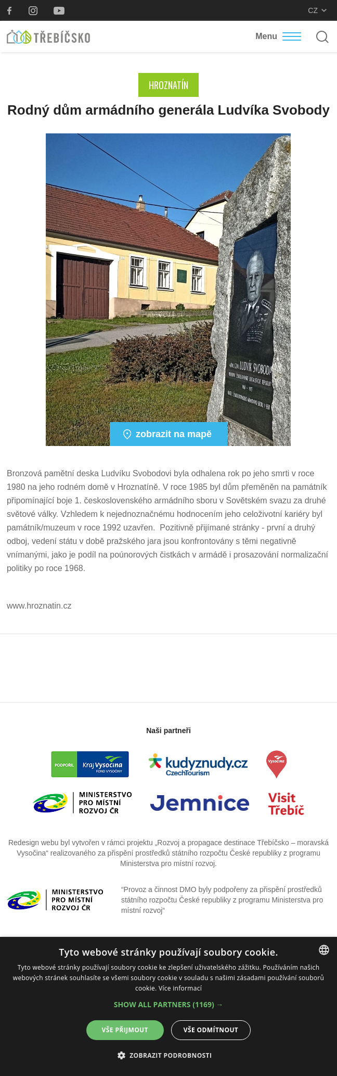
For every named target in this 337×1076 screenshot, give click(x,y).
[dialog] (168, 1006)
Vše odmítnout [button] (211, 1029)
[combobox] (324, 950)
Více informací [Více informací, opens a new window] (180, 988)
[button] (169, 1004)
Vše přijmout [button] (125, 1029)
